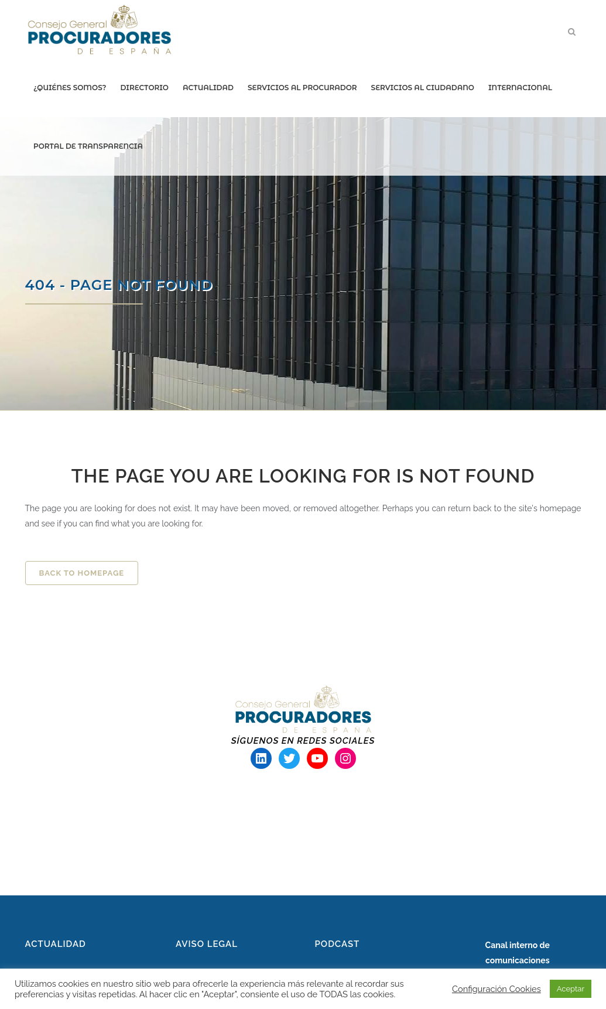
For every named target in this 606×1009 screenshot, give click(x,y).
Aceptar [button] (570, 988)
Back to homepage (82, 573)
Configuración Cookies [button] (496, 989)
